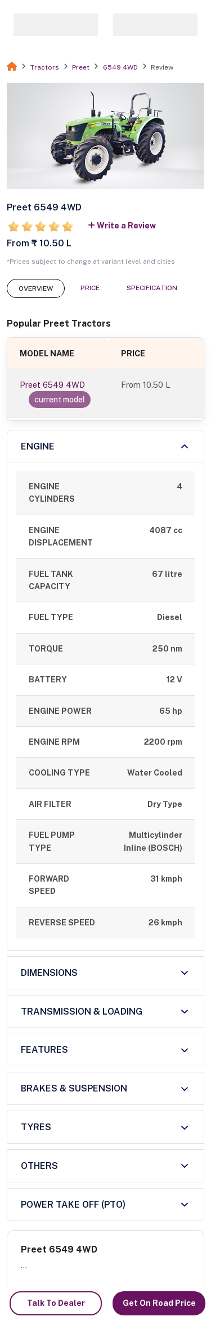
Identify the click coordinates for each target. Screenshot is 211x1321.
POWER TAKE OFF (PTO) (73, 1204)
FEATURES (44, 1049)
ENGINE (38, 446)
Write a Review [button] (122, 225)
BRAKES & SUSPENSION (74, 1088)
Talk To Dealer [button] (56, 1303)
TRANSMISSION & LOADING (81, 1011)
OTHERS (39, 1166)
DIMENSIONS (49, 972)
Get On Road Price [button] (159, 1303)
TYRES (36, 1127)
